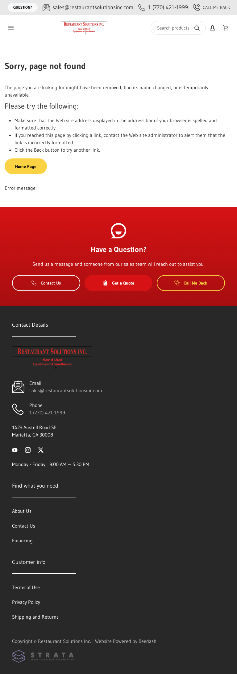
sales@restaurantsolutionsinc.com (65, 390)
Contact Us (46, 283)
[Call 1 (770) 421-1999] (163, 7)
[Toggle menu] (11, 27)
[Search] (178, 28)
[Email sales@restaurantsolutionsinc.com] (88, 7)
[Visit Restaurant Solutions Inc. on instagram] (28, 449)
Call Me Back (211, 7)
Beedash (147, 641)
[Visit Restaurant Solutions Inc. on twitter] (41, 449)
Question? (22, 7)
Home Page (25, 166)
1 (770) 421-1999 (47, 412)
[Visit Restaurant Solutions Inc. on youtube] (15, 449)
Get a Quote (118, 283)
